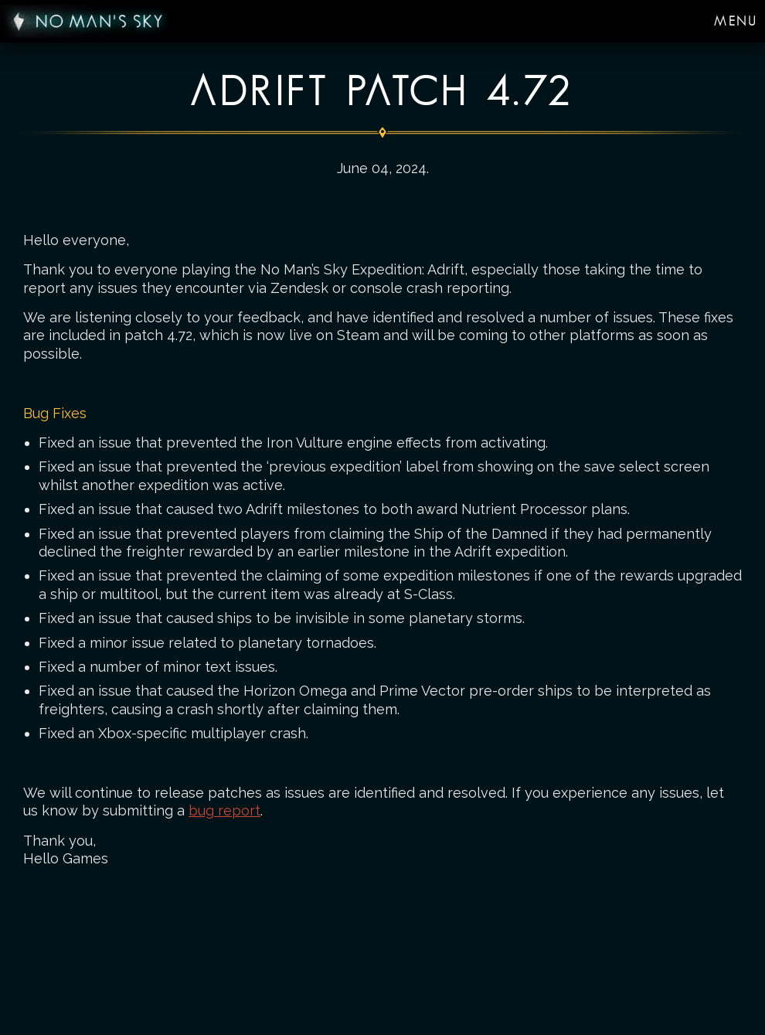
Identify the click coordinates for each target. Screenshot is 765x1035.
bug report (224, 810)
